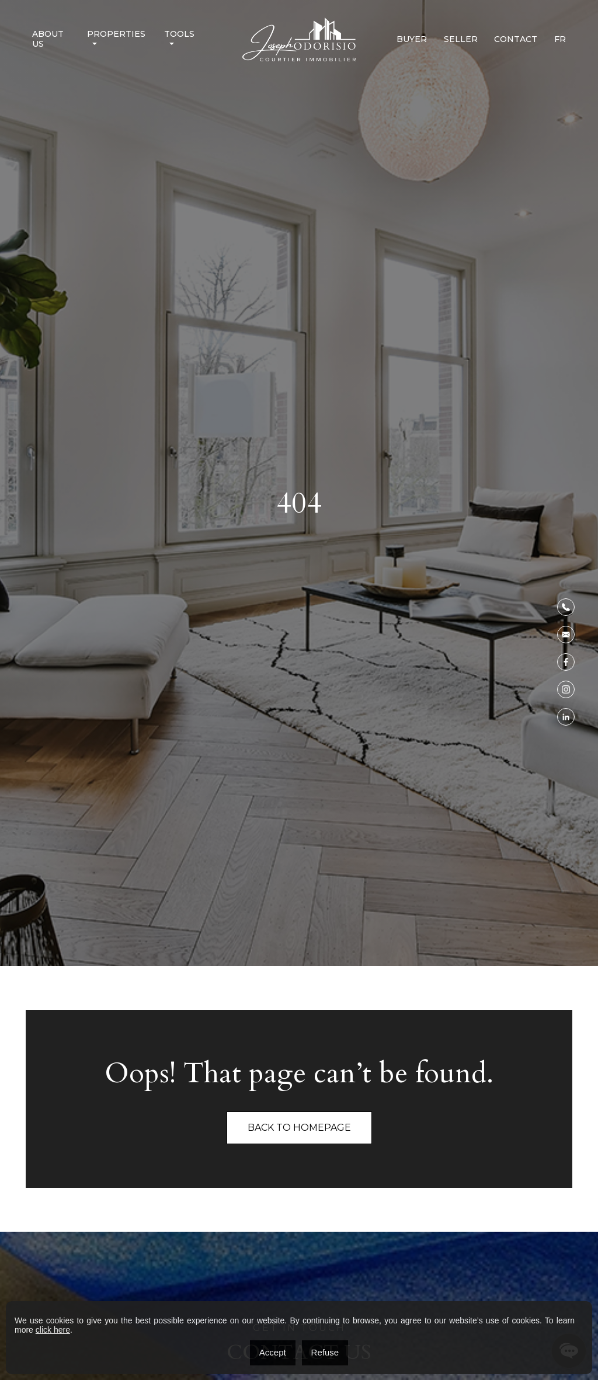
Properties (116, 34)
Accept (272, 1352)
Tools (179, 34)
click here (53, 1329)
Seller (461, 39)
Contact (515, 39)
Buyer (412, 39)
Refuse (325, 1352)
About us (48, 39)
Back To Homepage (299, 1127)
